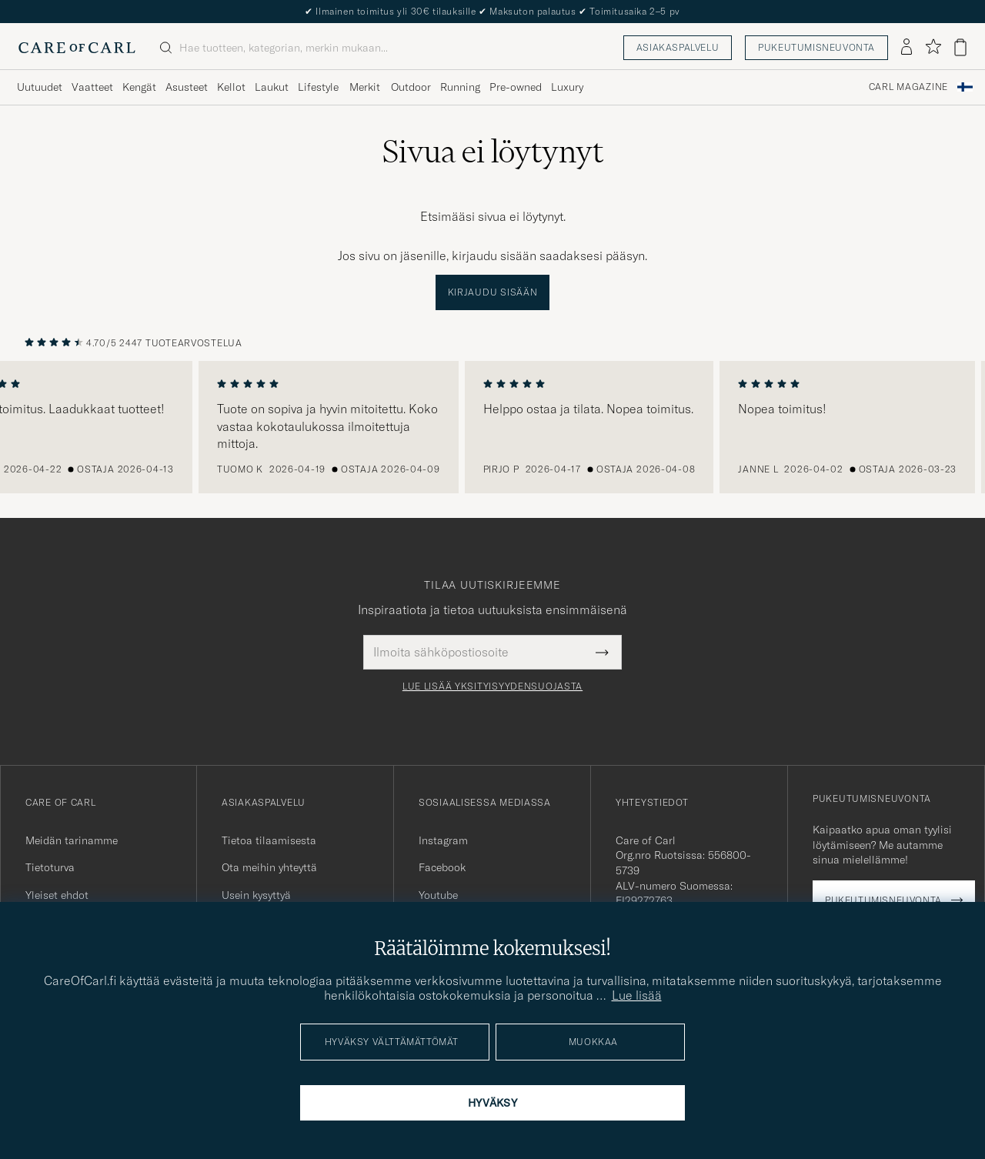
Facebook (442, 867)
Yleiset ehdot (56, 895)
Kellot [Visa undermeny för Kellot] (231, 87)
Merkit (364, 87)
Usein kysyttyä (256, 895)
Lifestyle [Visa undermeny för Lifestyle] (318, 87)
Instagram (443, 840)
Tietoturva (50, 867)
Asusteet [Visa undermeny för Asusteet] (186, 87)
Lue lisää (637, 995)
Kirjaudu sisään (493, 292)
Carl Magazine (908, 87)
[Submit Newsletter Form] (602, 652)
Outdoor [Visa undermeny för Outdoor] (411, 87)
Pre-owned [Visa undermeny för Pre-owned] (515, 87)
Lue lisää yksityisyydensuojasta (492, 686)
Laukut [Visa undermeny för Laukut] (272, 87)
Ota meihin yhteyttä (269, 867)
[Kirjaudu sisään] (906, 47)
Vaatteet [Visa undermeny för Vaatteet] (92, 87)
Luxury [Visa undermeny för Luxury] (567, 87)
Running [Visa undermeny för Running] (460, 87)
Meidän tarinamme (71, 840)
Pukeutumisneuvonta (816, 47)
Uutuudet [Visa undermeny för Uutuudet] (39, 87)
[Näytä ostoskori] (960, 47)
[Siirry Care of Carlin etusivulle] (76, 48)
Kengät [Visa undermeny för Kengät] (139, 87)
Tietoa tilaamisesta (269, 840)
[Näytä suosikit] (933, 47)
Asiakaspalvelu (677, 47)
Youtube (438, 895)
